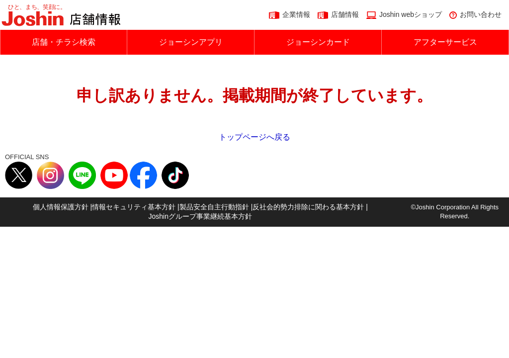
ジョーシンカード (318, 42)
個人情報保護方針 (60, 207)
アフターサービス (445, 42)
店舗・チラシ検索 (63, 42)
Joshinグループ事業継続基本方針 (200, 216)
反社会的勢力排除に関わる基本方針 (308, 207)
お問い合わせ (481, 14)
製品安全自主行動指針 (214, 207)
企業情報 (296, 14)
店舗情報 (345, 14)
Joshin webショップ (410, 14)
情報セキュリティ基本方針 (133, 207)
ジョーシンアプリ (191, 42)
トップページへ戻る (254, 137)
